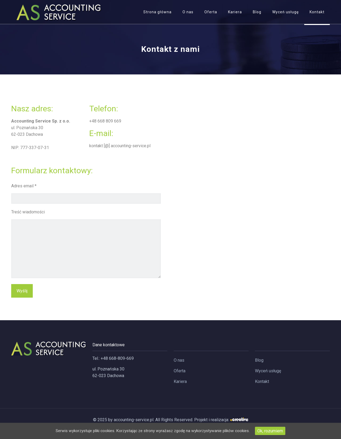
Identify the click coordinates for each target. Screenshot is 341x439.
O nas (179, 360)
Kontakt (262, 381)
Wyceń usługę (268, 370)
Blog (259, 360)
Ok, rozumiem (277, 430)
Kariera (180, 381)
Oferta (179, 370)
